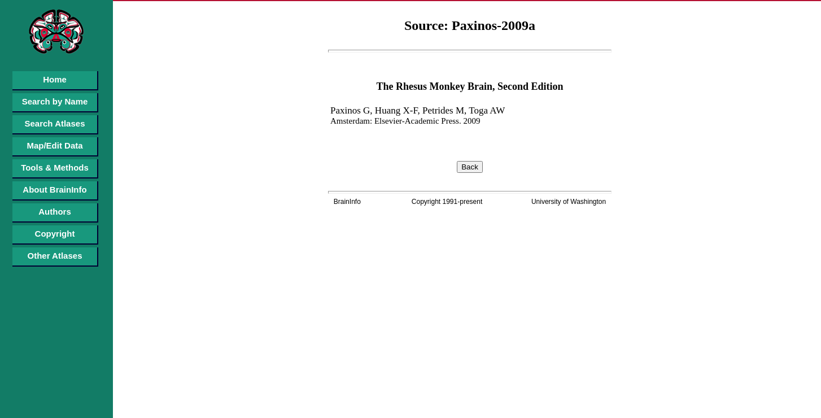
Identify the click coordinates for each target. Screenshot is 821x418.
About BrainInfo (54, 189)
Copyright (55, 233)
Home (55, 79)
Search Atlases (54, 123)
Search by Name (55, 101)
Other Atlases (55, 255)
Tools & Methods (55, 167)
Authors (54, 211)
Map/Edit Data (54, 145)
